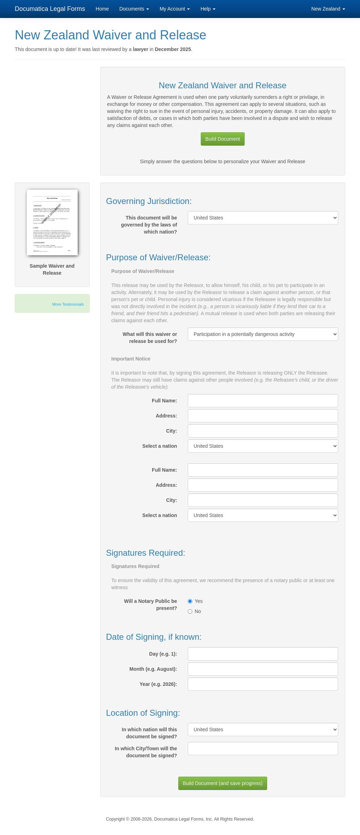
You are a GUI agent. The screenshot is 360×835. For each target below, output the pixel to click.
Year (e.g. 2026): (158, 684)
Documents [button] (134, 9)
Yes (195, 601)
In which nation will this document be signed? (149, 733)
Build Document (222, 139)
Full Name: (164, 400)
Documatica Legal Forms (50, 8)
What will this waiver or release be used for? (150, 337)
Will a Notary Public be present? (150, 604)
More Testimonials (68, 304)
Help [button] (208, 9)
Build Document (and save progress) (223, 783)
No (194, 611)
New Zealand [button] (328, 9)
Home (102, 9)
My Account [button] (175, 9)
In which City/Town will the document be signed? (146, 752)
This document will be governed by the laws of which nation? (149, 225)
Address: (166, 416)
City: (171, 431)
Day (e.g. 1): (163, 654)
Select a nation (159, 446)
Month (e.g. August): (153, 669)
